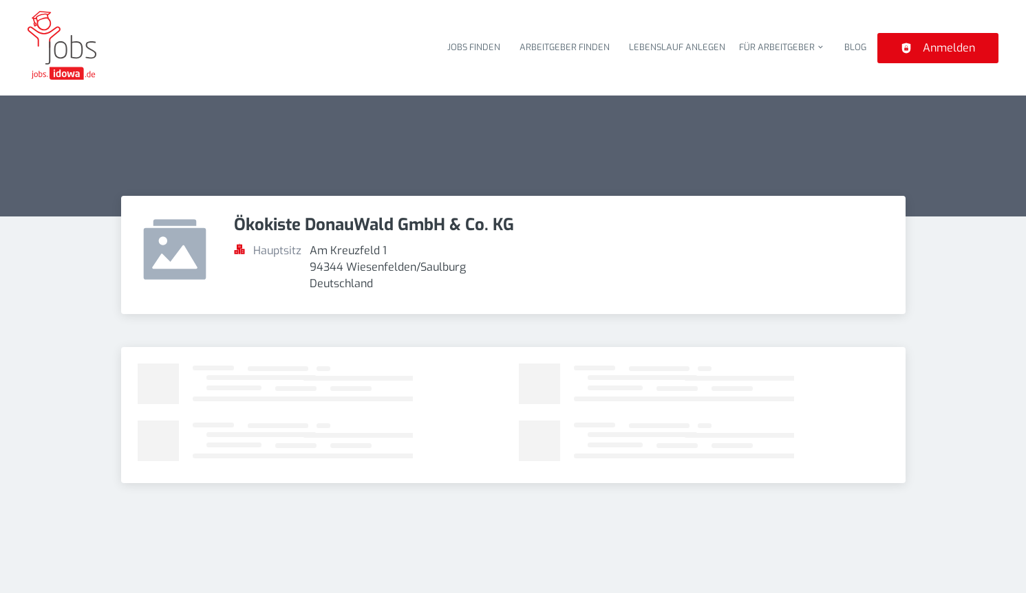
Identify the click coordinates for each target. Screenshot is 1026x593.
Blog (855, 47)
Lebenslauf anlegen (677, 47)
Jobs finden (473, 47)
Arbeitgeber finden (565, 47)
